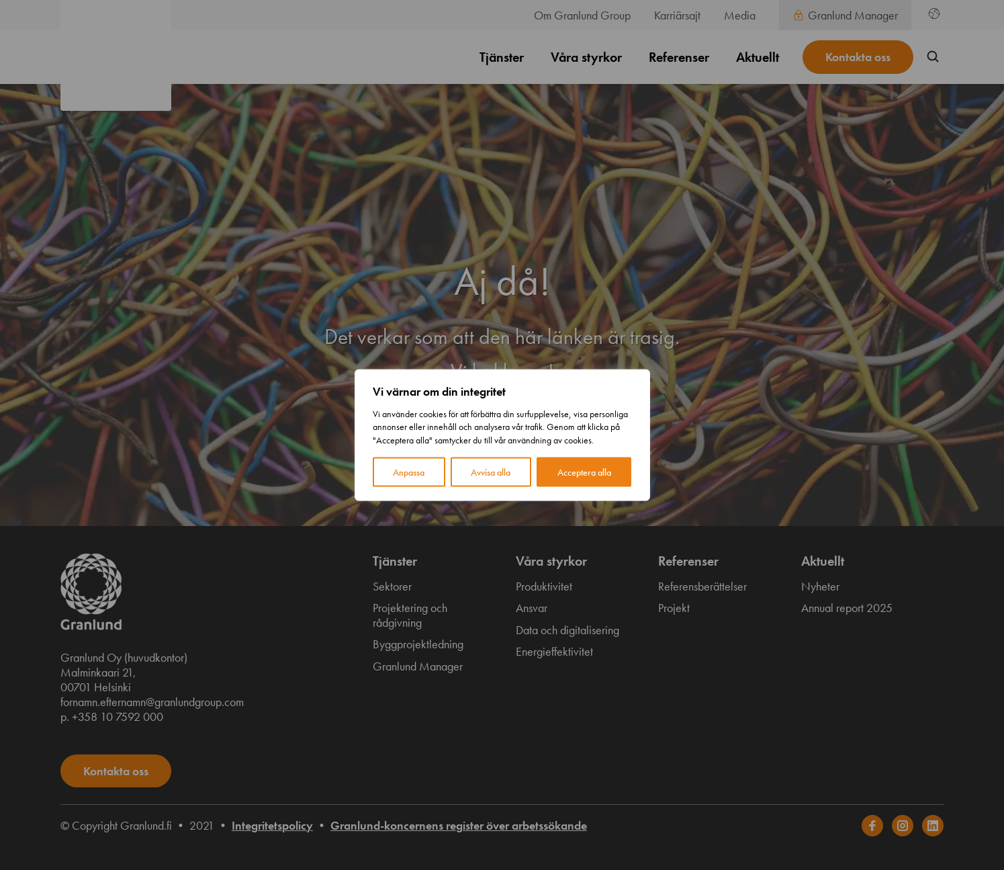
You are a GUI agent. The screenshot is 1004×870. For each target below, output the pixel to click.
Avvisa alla (490, 472)
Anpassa (408, 472)
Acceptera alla (584, 472)
